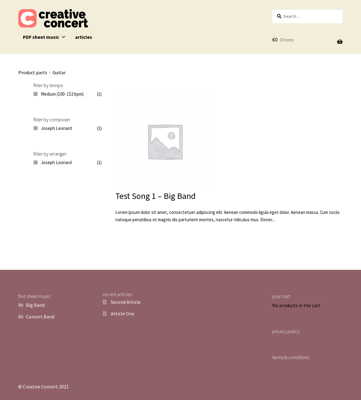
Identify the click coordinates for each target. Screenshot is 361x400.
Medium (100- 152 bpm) (62, 94)
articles (83, 37)
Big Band (35, 305)
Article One (122, 313)
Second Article (126, 302)
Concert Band (40, 317)
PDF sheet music (44, 37)
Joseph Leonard (56, 128)
